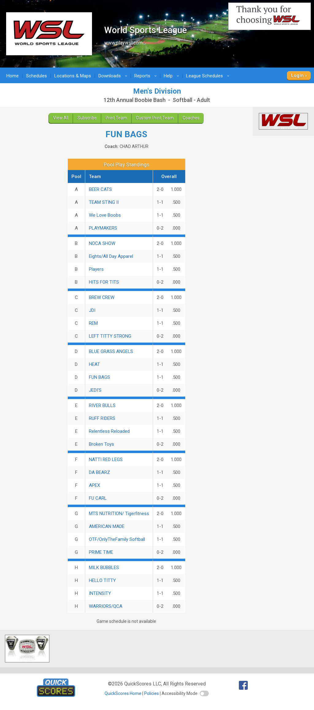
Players (96, 269)
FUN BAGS (99, 377)
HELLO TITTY (102, 580)
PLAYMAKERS (103, 228)
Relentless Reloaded (109, 431)
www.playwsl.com (123, 43)
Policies (151, 693)
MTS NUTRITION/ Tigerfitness (119, 513)
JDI (92, 310)
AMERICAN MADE (106, 526)
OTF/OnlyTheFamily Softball (117, 539)
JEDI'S (95, 390)
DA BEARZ (99, 472)
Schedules (36, 76)
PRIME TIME (101, 552)
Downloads (113, 76)
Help (172, 76)
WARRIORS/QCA (105, 606)
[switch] (204, 693)
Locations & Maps (72, 76)
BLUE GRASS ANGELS (111, 351)
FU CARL (98, 498)
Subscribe (87, 117)
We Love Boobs (105, 215)
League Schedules (208, 76)
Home (12, 76)
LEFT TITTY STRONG (110, 336)
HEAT (94, 364)
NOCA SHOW (102, 243)
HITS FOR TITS (104, 282)
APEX (94, 485)
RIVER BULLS (102, 405)
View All (60, 117)
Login (297, 75)
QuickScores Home (123, 693)
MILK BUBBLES (104, 567)
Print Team (116, 117)
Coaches (190, 117)
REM (93, 323)
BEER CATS (100, 189)
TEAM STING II (104, 202)
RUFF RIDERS (102, 418)
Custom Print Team (155, 117)
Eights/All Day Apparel (111, 256)
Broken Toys (101, 444)
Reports (146, 76)
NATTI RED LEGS (106, 459)
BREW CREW (101, 297)
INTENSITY (100, 593)
